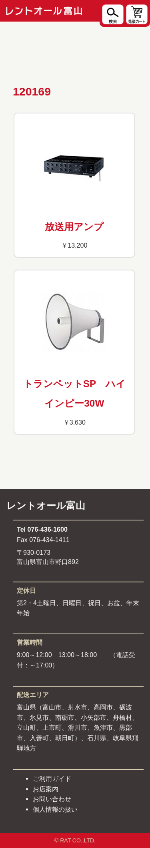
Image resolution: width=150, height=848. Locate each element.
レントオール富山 (45, 505)
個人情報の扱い (55, 809)
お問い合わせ (52, 798)
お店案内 (45, 788)
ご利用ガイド (52, 778)
